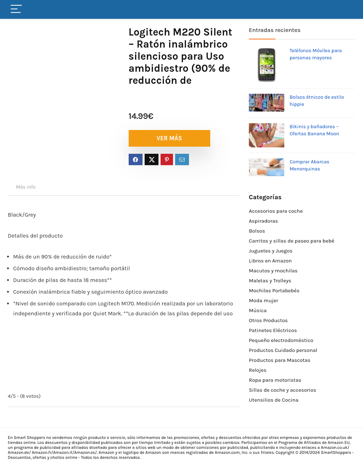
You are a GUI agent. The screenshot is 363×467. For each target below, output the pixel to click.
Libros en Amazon (270, 260)
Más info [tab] (25, 187)
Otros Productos (268, 320)
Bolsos (257, 231)
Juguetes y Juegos (270, 251)
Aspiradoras (263, 221)
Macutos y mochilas (273, 270)
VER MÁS (169, 138)
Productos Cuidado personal (283, 350)
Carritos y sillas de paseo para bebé (291, 241)
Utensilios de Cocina (273, 400)
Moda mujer (263, 300)
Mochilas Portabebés (274, 290)
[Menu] (16, 9)
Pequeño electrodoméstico (281, 340)
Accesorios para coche (276, 211)
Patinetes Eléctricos (273, 330)
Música (258, 310)
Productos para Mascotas (280, 360)
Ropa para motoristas (275, 380)
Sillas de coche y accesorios (282, 390)
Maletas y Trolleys (270, 280)
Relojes (258, 370)
